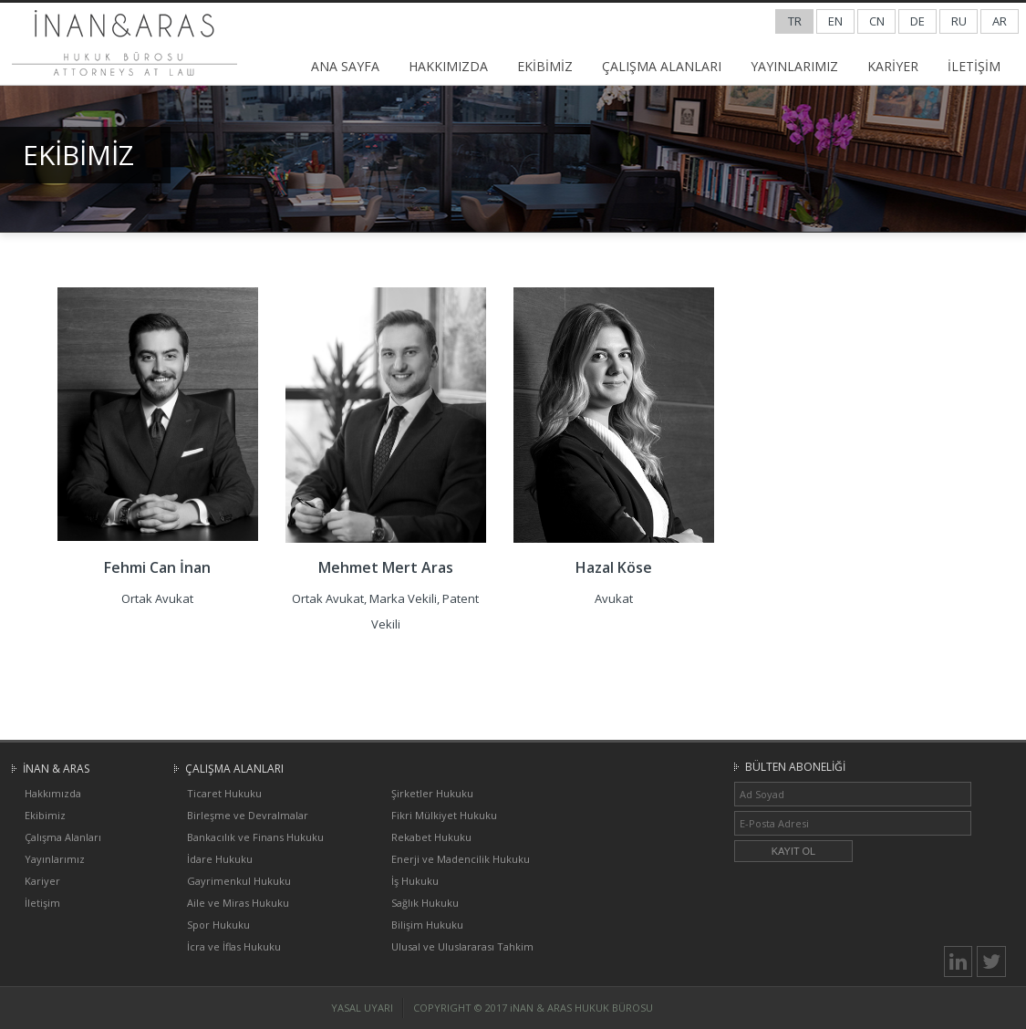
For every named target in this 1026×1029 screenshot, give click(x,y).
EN (835, 21)
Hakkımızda (53, 793)
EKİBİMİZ (545, 66)
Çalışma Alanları (63, 837)
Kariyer (42, 881)
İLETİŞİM (974, 66)
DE (917, 21)
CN (877, 21)
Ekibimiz (45, 815)
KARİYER (892, 66)
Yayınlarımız (55, 859)
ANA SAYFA (345, 66)
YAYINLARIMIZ (794, 66)
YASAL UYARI (362, 1007)
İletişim (42, 902)
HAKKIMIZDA (448, 66)
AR (999, 21)
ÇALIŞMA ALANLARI (661, 66)
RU (959, 21)
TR (795, 21)
